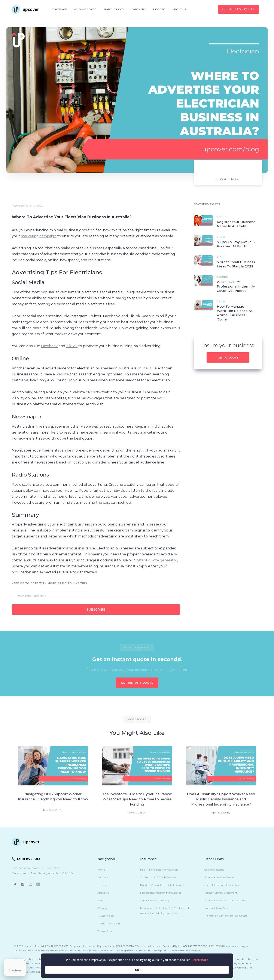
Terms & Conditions (109, 923)
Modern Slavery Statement (220, 892)
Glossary (102, 908)
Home (101, 869)
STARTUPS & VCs (114, 9)
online (142, 368)
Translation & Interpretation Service (225, 915)
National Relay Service (217, 908)
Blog (100, 900)
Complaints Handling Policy (221, 885)
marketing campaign (39, 236)
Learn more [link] (179, 969)
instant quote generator (156, 560)
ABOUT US (179, 9)
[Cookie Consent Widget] (137, 970)
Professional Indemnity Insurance (160, 892)
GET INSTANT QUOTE (137, 682)
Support (102, 885)
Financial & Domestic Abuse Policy (225, 900)
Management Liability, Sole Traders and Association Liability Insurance (164, 910)
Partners (102, 877)
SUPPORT (158, 9)
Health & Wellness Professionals (159, 869)
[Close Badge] (24, 960)
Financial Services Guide (219, 877)
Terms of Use (105, 931)
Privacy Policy (105, 915)
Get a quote (228, 357)
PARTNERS (138, 9)
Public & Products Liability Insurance (162, 885)
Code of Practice (214, 869)
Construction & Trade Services (158, 877)
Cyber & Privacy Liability (154, 900)
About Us (103, 892)
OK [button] (223, 969)
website (62, 374)
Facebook (49, 346)
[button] (59, 9)
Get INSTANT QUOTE (238, 9)
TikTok (71, 346)
